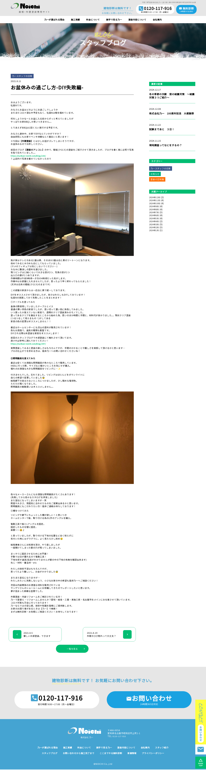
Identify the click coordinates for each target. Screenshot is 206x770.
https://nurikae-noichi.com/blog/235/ (31, 155)
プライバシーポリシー (153, 753)
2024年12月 (155, 197)
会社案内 (157, 19)
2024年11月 (155, 200)
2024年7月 (154, 212)
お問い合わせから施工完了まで (78, 753)
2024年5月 (154, 218)
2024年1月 (154, 230)
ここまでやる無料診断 (111, 753)
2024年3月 (154, 224)
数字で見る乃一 (114, 19)
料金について (93, 19)
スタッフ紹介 (162, 748)
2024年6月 (154, 215)
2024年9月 (154, 206)
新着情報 (131, 753)
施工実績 (75, 19)
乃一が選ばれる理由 (54, 19)
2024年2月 (154, 227)
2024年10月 (155, 203)
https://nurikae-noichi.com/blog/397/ (31, 343)
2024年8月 (154, 209)
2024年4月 (154, 221)
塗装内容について (137, 19)
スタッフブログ (50, 753)
